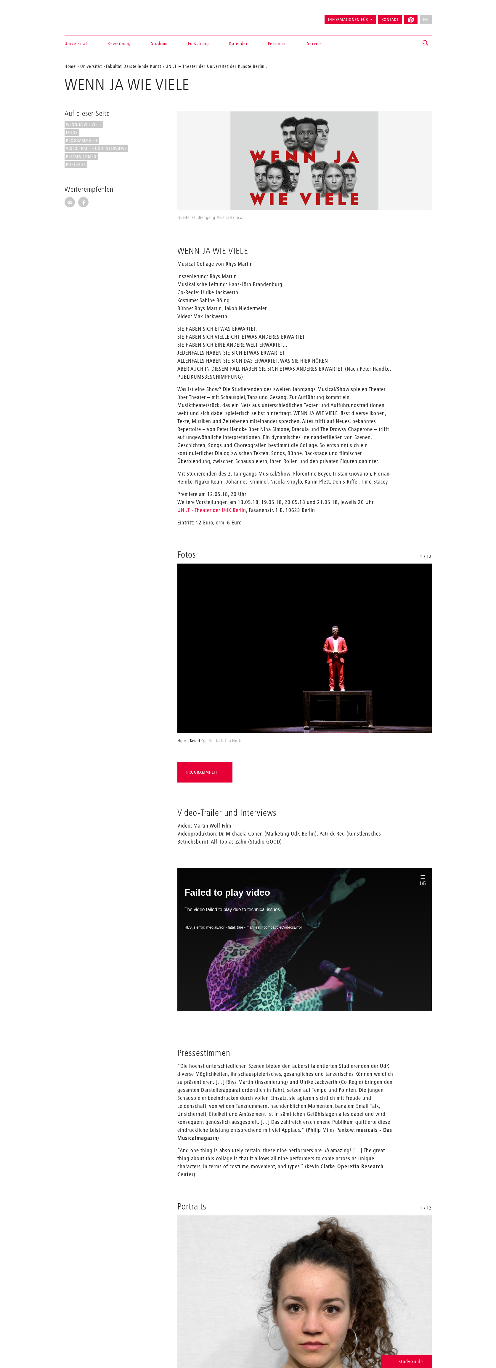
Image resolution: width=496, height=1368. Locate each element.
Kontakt (390, 19)
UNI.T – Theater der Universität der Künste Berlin (215, 66)
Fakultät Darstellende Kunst (133, 66)
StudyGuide (406, 1361)
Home (70, 66)
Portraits (76, 164)
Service (314, 43)
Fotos (72, 132)
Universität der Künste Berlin (88, 17)
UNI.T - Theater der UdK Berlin (211, 510)
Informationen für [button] (348, 19)
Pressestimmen (81, 156)
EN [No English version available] (425, 19)
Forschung (198, 43)
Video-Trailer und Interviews (96, 148)
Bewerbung (119, 43)
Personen (277, 43)
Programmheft (82, 140)
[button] (426, 43)
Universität (76, 43)
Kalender (238, 43)
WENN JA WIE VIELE (84, 124)
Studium (159, 43)
